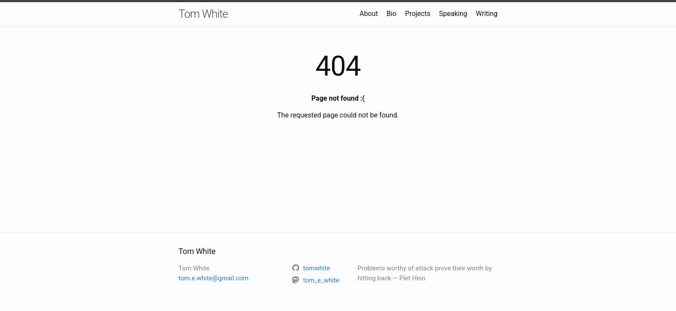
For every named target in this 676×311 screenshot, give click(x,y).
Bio (392, 14)
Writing (487, 14)
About (369, 14)
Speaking (453, 14)
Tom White (203, 13)
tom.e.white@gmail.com (213, 278)
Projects (418, 14)
